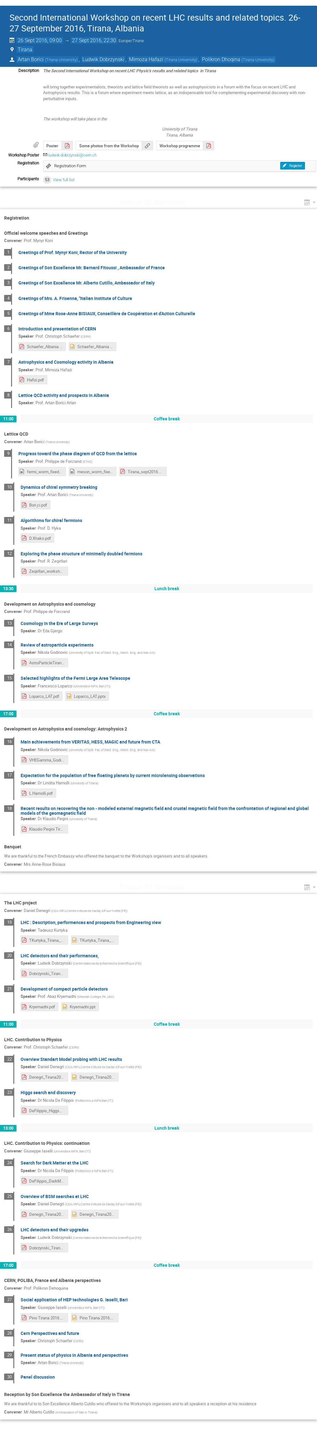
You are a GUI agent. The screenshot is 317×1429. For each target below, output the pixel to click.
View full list (63, 179)
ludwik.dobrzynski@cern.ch (72, 155)
